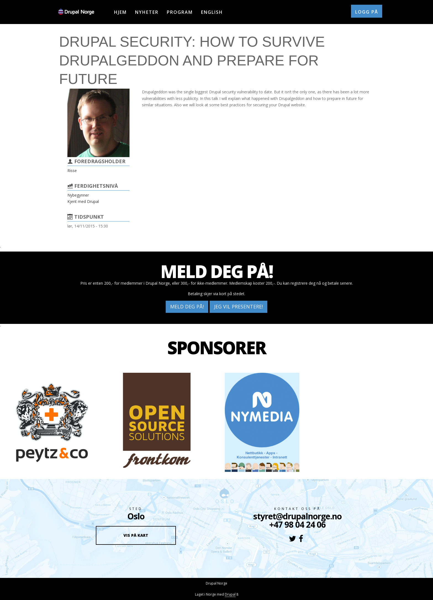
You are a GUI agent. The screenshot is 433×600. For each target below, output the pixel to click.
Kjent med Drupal (83, 201)
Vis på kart (135, 535)
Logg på (366, 12)
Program (180, 12)
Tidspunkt (89, 216)
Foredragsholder (99, 161)
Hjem (120, 12)
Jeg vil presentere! (238, 306)
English (212, 12)
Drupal (230, 594)
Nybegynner (78, 195)
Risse (72, 170)
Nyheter (147, 12)
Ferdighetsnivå (96, 186)
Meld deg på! (187, 306)
